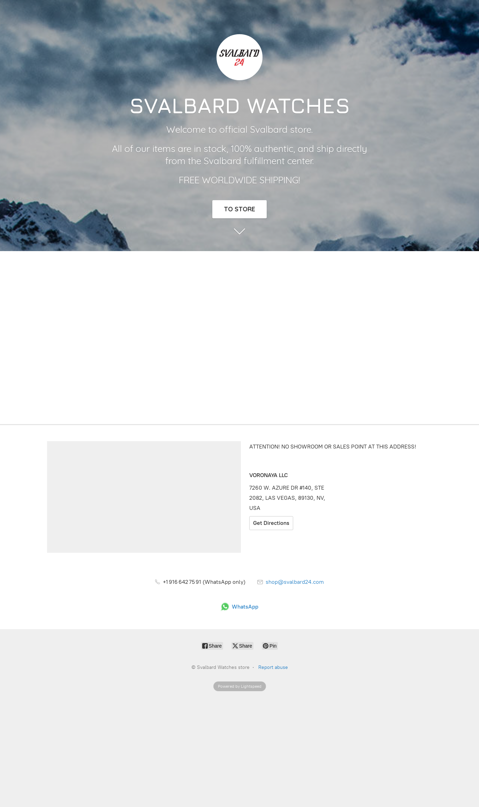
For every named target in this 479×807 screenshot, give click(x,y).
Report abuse (273, 667)
